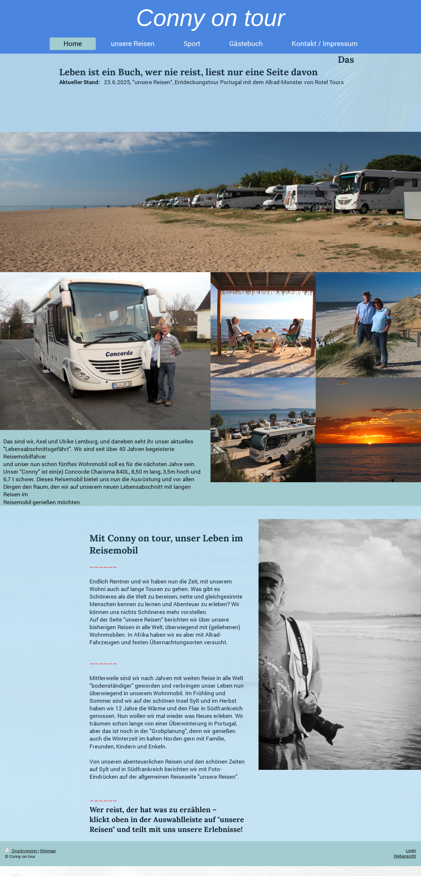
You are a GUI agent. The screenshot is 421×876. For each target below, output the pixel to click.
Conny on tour (210, 18)
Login (411, 850)
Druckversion (21, 850)
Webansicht (405, 856)
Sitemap (48, 850)
